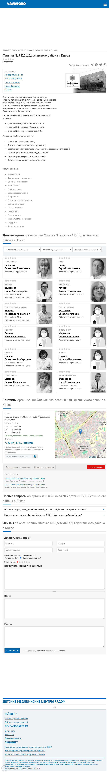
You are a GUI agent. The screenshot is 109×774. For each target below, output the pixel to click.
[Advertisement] (54, 27)
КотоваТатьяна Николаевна (70, 289)
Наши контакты (12, 82)
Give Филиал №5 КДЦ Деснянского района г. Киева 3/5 (24, 562)
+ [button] (58, 414)
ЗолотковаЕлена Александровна (16, 289)
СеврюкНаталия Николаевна (70, 357)
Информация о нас (14, 74)
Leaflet (92, 457)
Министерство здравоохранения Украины (25, 750)
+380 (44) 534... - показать (19, 442)
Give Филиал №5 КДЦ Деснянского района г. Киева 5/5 (29, 562)
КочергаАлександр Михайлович (17, 312)
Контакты (9, 734)
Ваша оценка (10, 562)
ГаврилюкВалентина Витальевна (17, 266)
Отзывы (8, 89)
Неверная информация (44, 467)
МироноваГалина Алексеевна (69, 335)
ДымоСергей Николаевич (69, 266)
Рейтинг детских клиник (16, 718)
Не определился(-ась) (32, 558)
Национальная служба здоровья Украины (25, 754)
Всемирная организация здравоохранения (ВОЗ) (28, 747)
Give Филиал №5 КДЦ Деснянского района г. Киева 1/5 (20, 562)
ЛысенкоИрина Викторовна (15, 335)
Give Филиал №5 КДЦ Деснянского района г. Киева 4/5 (27, 562)
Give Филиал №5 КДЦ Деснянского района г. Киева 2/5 (22, 562)
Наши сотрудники (13, 78)
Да (9, 558)
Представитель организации (18, 467)
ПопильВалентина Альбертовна (18, 357)
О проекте (10, 730)
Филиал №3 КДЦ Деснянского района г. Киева (25, 478)
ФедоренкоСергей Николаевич (69, 380)
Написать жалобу (96, 467)
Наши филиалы (12, 85)
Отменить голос (18, 562)
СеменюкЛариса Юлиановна (15, 380)
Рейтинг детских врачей (16, 722)
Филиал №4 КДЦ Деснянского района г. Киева (25, 484)
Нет (16, 558)
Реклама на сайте (13, 738)
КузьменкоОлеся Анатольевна (69, 312)
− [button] (58, 418)
